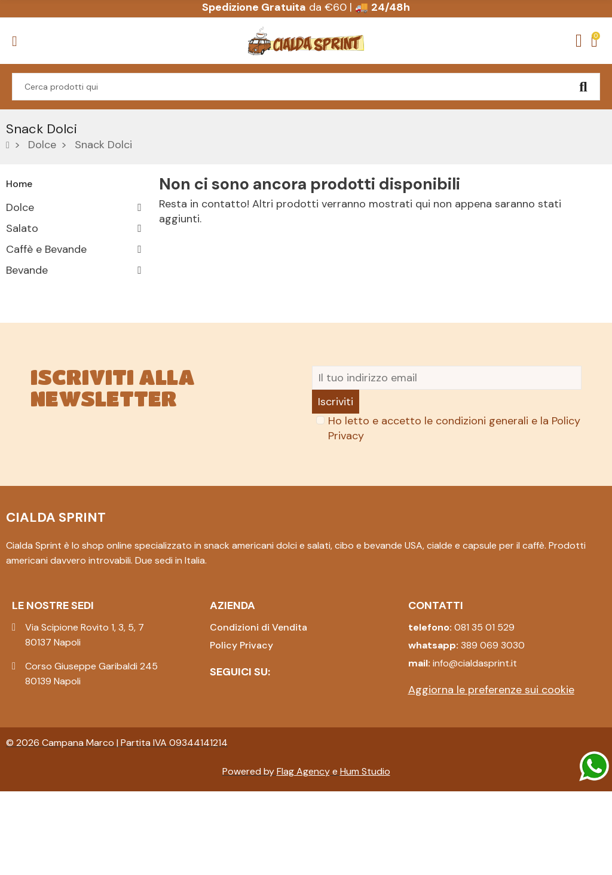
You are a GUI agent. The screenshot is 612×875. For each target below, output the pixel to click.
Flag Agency (303, 855)
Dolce (20, 207)
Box (15, 312)
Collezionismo (40, 333)
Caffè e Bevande (46, 249)
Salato (22, 228)
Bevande (27, 270)
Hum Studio (365, 855)
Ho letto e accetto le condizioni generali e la (454, 512)
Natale (22, 354)
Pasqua (24, 291)
